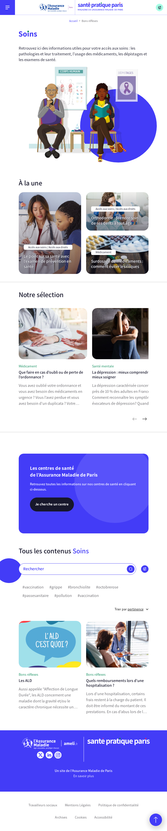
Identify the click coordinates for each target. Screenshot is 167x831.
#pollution (63, 595)
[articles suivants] (145, 419)
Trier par (132, 609)
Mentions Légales (78, 805)
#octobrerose (107, 587)
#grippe (55, 587)
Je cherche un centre (52, 504)
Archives (61, 817)
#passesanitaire (35, 595)
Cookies (81, 817)
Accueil (73, 21)
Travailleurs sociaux (42, 805)
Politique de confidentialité (118, 805)
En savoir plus (83, 776)
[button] (131, 569)
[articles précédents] (135, 419)
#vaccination (33, 587)
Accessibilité (103, 817)
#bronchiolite (79, 587)
